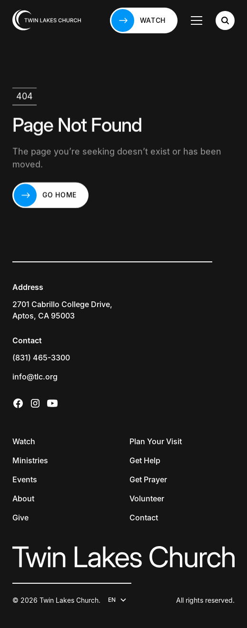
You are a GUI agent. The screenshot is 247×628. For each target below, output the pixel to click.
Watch (23, 441)
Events (24, 479)
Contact (143, 517)
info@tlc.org (35, 376)
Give (20, 517)
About (23, 498)
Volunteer (146, 498)
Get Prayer (148, 479)
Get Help (144, 460)
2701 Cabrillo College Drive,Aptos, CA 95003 (62, 309)
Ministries (30, 460)
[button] (196, 20)
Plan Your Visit (155, 441)
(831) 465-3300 (41, 357)
